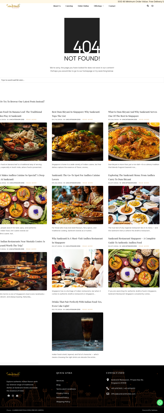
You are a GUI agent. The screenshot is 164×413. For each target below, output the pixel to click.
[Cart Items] (152, 6)
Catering (69, 6)
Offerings (98, 6)
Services (60, 381)
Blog (58, 385)
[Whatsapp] (160, 402)
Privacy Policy (62, 393)
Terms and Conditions (66, 389)
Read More (31, 119)
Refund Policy (62, 397)
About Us (57, 6)
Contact (112, 6)
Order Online (83, 6)
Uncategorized (16, 119)
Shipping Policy (63, 402)
